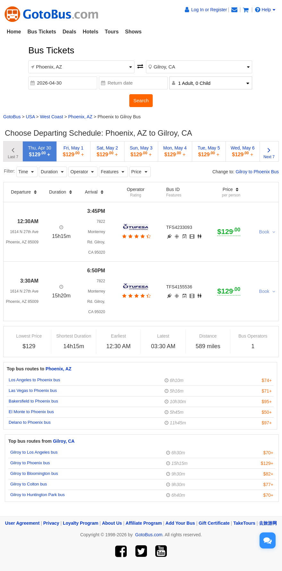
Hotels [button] (90, 31)
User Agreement (22, 523)
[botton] (135, 236)
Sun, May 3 (141, 151)
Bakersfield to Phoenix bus (33, 401)
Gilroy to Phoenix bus (30, 462)
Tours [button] (112, 31)
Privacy (51, 523)
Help (265, 9)
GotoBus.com (148, 534)
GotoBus (12, 116)
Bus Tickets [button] (41, 31)
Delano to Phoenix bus (30, 422)
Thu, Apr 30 (39, 151)
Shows (133, 31)
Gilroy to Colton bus (28, 484)
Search (141, 100)
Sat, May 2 (107, 151)
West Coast (51, 116)
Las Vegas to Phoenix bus (33, 390)
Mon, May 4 (175, 151)
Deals (69, 31)
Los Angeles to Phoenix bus (34, 379)
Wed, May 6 (242, 151)
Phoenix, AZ (80, 116)
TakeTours (244, 523)
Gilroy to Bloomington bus (34, 473)
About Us (112, 523)
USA (30, 116)
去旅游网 (268, 523)
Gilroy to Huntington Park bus (37, 494)
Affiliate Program (144, 523)
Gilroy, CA (63, 441)
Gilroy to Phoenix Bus (257, 171)
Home (14, 31)
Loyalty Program (80, 523)
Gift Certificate (214, 523)
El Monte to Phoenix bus (31, 411)
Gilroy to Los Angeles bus (33, 452)
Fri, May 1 (73, 151)
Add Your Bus (180, 523)
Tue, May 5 (209, 151)
